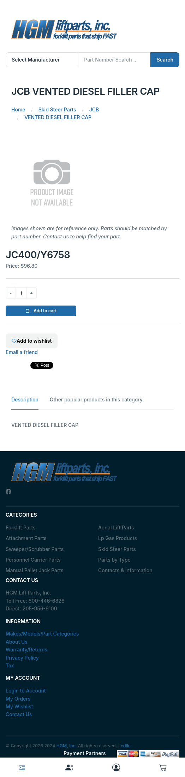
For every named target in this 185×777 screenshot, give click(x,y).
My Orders (18, 699)
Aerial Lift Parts (116, 527)
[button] (163, 767)
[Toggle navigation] (22, 767)
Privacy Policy (22, 658)
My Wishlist (19, 706)
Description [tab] (24, 399)
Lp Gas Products (117, 538)
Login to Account (26, 691)
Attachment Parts (26, 538)
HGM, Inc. (66, 745)
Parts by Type (114, 560)
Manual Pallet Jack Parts (35, 570)
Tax (10, 665)
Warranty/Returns (26, 649)
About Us (17, 642)
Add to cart (41, 310)
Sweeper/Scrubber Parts (35, 549)
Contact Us (19, 714)
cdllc (126, 745)
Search (164, 60)
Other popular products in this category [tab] (96, 399)
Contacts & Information (125, 570)
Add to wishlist (32, 341)
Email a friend (22, 352)
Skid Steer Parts (117, 549)
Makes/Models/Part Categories (42, 634)
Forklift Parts (21, 527)
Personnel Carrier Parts (33, 560)
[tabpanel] (92, 425)
